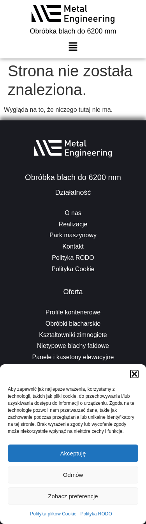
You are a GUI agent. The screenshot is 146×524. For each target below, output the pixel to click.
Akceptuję (73, 453)
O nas (73, 213)
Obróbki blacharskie (73, 323)
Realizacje (73, 224)
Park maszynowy (73, 235)
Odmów (73, 474)
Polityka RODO (96, 514)
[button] (134, 374)
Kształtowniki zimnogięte (73, 335)
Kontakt (72, 246)
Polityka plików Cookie (53, 514)
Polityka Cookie (72, 269)
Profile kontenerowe (73, 312)
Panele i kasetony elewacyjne (73, 357)
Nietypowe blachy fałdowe (73, 345)
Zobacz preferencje (73, 496)
